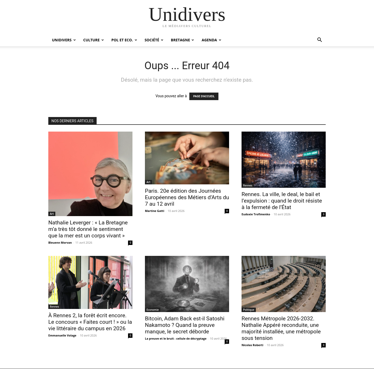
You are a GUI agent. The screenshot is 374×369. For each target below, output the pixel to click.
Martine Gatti (154, 211)
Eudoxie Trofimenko (256, 214)
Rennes (247, 185)
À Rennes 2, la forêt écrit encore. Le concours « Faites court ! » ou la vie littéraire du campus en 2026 (90, 322)
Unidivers (64, 39)
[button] (319, 40)
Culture (93, 39)
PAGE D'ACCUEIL (204, 96)
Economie (152, 310)
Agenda (211, 39)
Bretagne (182, 39)
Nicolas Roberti (252, 345)
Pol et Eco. (124, 39)
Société (154, 39)
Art (52, 214)
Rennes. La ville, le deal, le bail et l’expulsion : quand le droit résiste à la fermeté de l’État (282, 200)
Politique (248, 310)
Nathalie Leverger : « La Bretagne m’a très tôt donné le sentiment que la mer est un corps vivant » (88, 229)
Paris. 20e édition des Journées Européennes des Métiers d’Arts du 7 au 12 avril (187, 197)
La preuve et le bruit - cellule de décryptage (175, 338)
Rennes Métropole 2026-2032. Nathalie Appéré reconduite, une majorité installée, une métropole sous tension (281, 328)
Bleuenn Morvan (60, 242)
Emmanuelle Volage (62, 335)
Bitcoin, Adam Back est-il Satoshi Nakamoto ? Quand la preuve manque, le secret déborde (184, 325)
